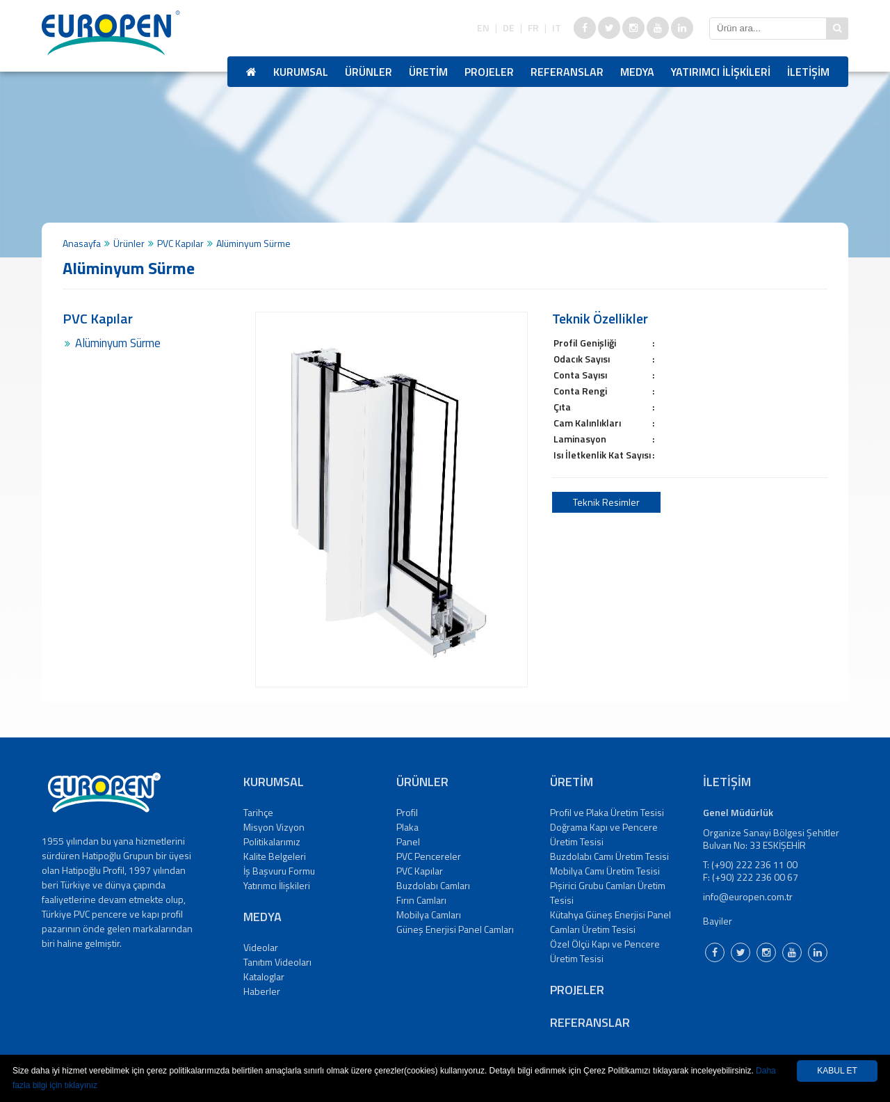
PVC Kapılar (180, 243)
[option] (391, 499)
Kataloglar (263, 976)
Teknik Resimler (606, 502)
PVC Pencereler (428, 856)
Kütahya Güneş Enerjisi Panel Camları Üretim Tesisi (610, 921)
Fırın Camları (421, 900)
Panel (408, 841)
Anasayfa (82, 243)
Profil (407, 812)
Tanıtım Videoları (277, 962)
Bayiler (717, 920)
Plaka (407, 827)
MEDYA (637, 71)
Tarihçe (258, 812)
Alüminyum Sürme (118, 343)
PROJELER (489, 71)
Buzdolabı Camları (433, 885)
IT (556, 28)
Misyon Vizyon (274, 827)
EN (483, 28)
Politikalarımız (271, 841)
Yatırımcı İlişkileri (276, 885)
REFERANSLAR (567, 71)
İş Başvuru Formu (279, 870)
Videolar (260, 947)
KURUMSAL (300, 71)
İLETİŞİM (808, 71)
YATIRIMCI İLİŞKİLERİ (720, 71)
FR (533, 28)
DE (509, 28)
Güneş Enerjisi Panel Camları (455, 929)
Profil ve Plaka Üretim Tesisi (607, 812)
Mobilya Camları (428, 914)
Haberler (261, 991)
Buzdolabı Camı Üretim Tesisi (609, 856)
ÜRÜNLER (368, 71)
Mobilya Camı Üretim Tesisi (605, 870)
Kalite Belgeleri (274, 856)
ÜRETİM (428, 71)
